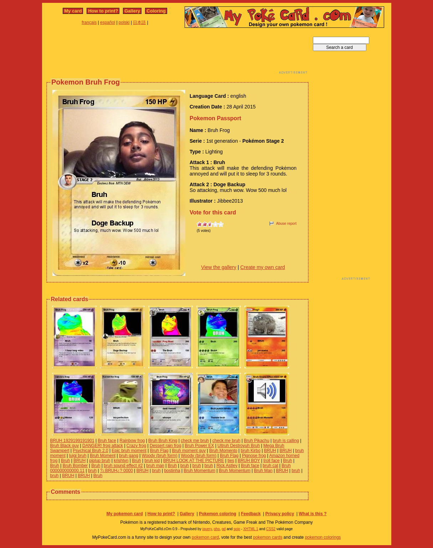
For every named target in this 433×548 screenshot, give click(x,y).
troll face (271, 460)
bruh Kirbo (251, 450)
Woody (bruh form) (159, 455)
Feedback (251, 513)
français (89, 22)
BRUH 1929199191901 (72, 440)
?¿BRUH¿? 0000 (116, 470)
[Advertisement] (177, 53)
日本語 (139, 22)
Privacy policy (279, 513)
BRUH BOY (249, 460)
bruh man (155, 465)
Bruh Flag (159, 450)
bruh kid (152, 460)
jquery (207, 529)
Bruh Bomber (75, 465)
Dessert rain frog (165, 445)
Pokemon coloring (217, 513)
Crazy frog (136, 445)
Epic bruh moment (129, 450)
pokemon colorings (323, 537)
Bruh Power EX (199, 445)
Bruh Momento (223, 450)
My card (73, 11)
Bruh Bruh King (162, 440)
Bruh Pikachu (256, 440)
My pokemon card (125, 513)
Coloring (155, 11)
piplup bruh (99, 460)
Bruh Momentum (200, 470)
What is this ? (312, 513)
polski (124, 22)
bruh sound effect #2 (123, 465)
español (107, 22)
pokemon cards (267, 537)
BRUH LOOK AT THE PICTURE (193, 460)
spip (236, 529)
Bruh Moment (102, 455)
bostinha (172, 470)
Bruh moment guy (189, 450)
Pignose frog (254, 455)
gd (224, 529)
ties (230, 460)
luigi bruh (78, 455)
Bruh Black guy (64, 445)
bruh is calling (286, 440)
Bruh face (107, 440)
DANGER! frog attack (102, 445)
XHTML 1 (250, 529)
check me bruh (195, 440)
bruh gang (128, 455)
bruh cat (270, 465)
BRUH (270, 450)
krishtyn (121, 460)
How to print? (103, 11)
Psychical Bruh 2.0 (90, 450)
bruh (184, 465)
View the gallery (218, 267)
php (217, 529)
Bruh (65, 460)
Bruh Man (263, 470)
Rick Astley (226, 465)
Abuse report (286, 223)
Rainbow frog (132, 440)
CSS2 (270, 529)
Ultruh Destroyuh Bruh (238, 445)
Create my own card (262, 267)
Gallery (132, 11)
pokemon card (205, 537)
